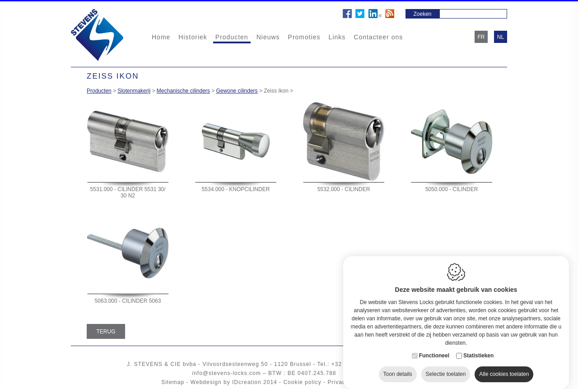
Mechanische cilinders (183, 91)
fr (481, 37)
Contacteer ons (378, 37)
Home (161, 37)
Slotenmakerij (133, 91)
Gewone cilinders (237, 91)
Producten (231, 37)
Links (337, 37)
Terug (106, 331)
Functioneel (434, 349)
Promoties (304, 37)
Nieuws (268, 37)
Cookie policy (302, 382)
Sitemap (172, 382)
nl (500, 37)
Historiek (192, 37)
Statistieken (478, 349)
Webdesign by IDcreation (226, 382)
